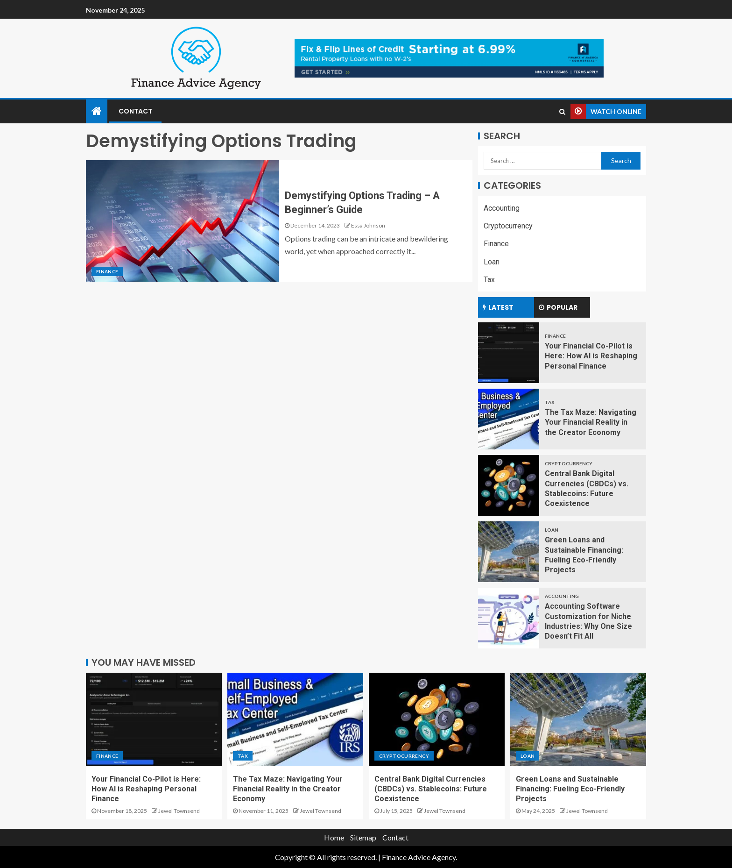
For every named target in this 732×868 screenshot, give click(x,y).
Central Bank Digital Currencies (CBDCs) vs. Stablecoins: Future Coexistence (430, 789)
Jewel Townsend (179, 810)
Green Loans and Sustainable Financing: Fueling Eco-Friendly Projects (570, 789)
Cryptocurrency (508, 225)
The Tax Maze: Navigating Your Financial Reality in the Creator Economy (590, 422)
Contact (135, 111)
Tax (489, 279)
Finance (107, 271)
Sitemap (363, 837)
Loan (492, 261)
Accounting (502, 208)
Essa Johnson (368, 225)
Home (334, 837)
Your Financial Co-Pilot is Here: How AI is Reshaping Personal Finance (591, 356)
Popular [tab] (558, 307)
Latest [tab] (498, 307)
